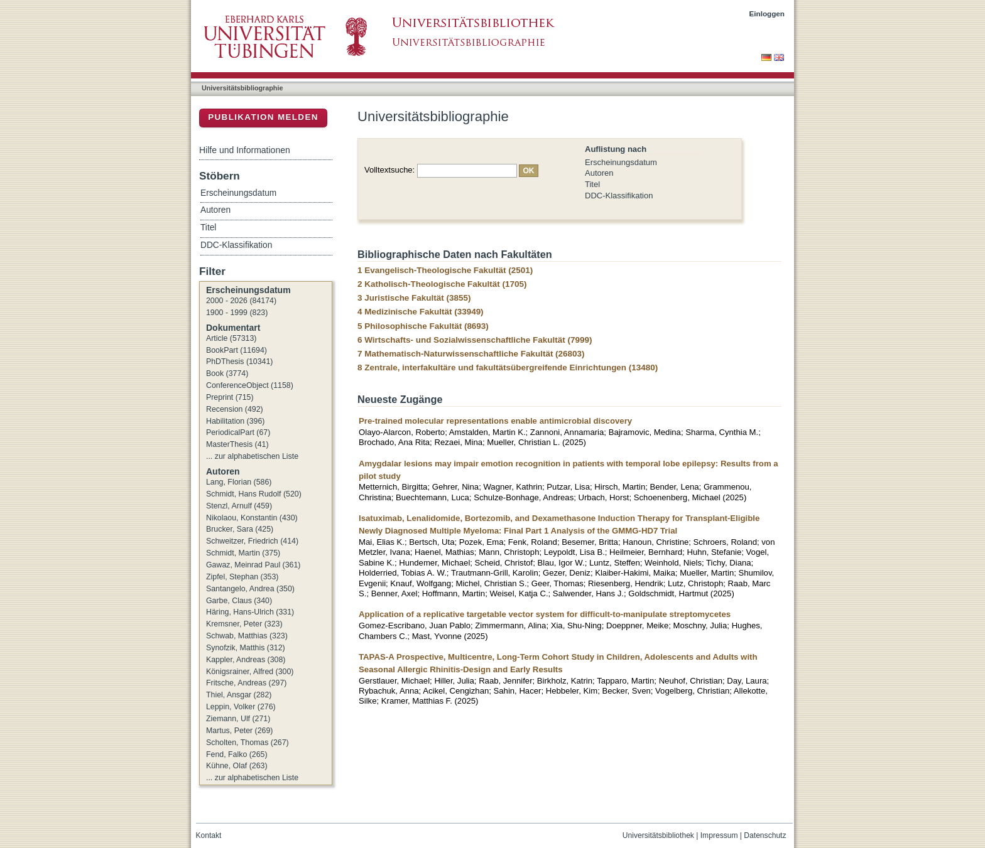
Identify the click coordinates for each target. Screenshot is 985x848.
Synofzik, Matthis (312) (245, 647)
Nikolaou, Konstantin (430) (252, 517)
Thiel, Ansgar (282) (238, 694)
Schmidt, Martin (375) (243, 553)
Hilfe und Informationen (244, 150)
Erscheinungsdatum (621, 162)
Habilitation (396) (235, 421)
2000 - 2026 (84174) (241, 300)
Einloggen (767, 13)
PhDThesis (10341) (239, 361)
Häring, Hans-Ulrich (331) (250, 612)
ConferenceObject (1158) (249, 385)
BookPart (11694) (236, 350)
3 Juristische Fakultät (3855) (414, 298)
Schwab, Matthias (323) (247, 635)
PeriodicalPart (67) (238, 432)
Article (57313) (231, 338)
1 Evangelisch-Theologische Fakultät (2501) (445, 270)
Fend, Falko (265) (237, 754)
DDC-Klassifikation (619, 195)
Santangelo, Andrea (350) (250, 588)
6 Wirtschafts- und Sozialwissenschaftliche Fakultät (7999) (474, 340)
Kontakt (209, 835)
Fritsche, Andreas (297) (246, 683)
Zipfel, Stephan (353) (242, 576)
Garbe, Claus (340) (239, 600)
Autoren (599, 173)
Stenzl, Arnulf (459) (239, 506)
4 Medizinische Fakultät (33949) (420, 311)
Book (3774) (227, 373)
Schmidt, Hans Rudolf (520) (254, 494)
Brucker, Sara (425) (239, 529)
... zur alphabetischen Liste (252, 456)
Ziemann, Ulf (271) (238, 718)
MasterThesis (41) (237, 444)
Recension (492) (234, 409)
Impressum (719, 835)
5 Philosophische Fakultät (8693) (423, 326)
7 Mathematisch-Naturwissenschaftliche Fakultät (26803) (471, 353)
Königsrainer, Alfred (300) (249, 671)
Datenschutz (765, 835)
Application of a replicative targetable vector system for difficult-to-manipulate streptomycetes (545, 614)
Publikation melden (263, 117)
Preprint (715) (230, 397)
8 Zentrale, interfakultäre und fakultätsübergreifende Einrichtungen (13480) (507, 367)
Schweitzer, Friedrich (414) (252, 541)
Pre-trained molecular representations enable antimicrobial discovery (495, 421)
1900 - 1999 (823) (237, 312)
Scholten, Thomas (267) (247, 742)
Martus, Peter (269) (239, 730)
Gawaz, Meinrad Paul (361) (253, 565)
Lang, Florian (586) (238, 482)
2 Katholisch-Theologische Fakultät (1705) (441, 284)
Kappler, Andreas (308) (245, 659)
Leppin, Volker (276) (241, 706)
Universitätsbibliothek (658, 835)
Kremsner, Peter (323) (244, 624)
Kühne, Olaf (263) (237, 765)
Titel (592, 184)
